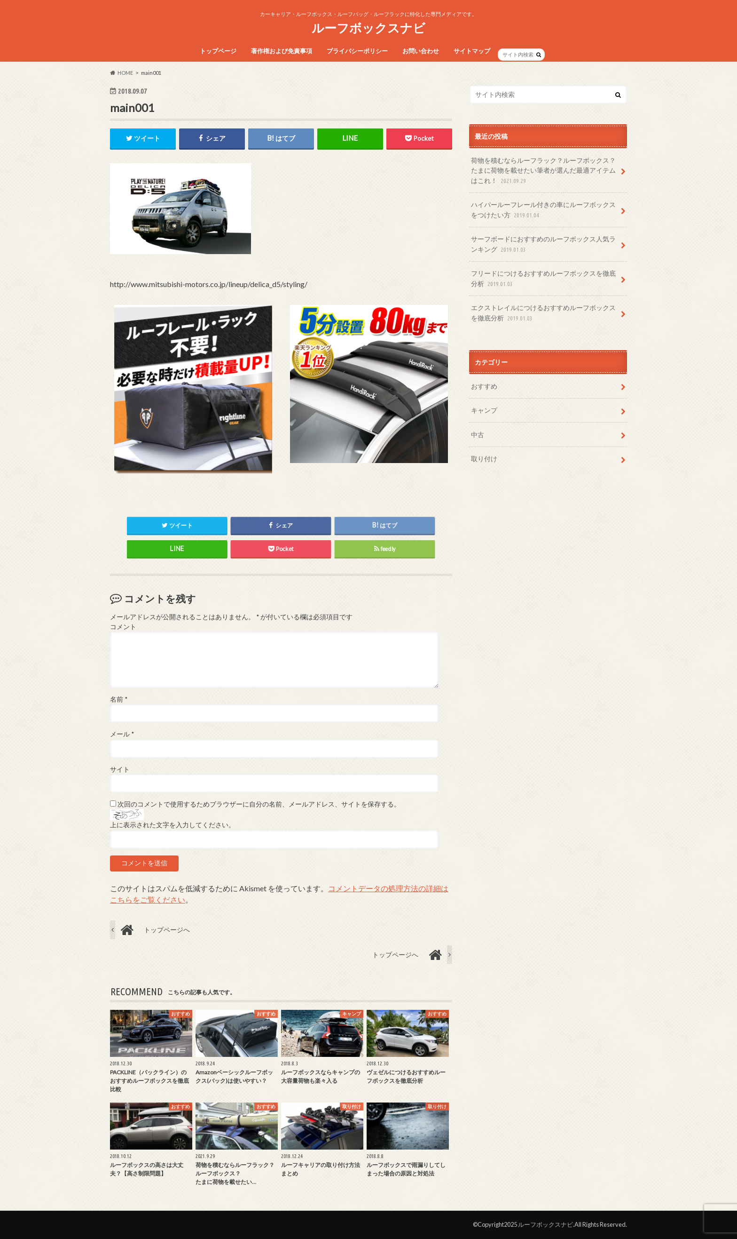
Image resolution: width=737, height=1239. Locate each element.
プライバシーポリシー (357, 51)
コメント (123, 627)
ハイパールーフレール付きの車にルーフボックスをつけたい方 (543, 210)
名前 (118, 699)
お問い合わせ (420, 51)
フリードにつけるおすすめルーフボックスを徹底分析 (543, 278)
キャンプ (484, 410)
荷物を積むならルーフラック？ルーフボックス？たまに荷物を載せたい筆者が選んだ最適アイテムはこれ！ (543, 171)
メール (122, 734)
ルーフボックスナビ (368, 27)
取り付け (484, 459)
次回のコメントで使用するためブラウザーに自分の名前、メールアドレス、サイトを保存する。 (259, 804)
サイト (120, 769)
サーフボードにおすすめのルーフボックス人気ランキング (543, 244)
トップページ (218, 51)
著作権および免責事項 (281, 51)
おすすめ (484, 386)
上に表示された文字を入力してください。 (172, 825)
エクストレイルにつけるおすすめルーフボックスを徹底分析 (543, 313)
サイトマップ (472, 51)
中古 (477, 435)
